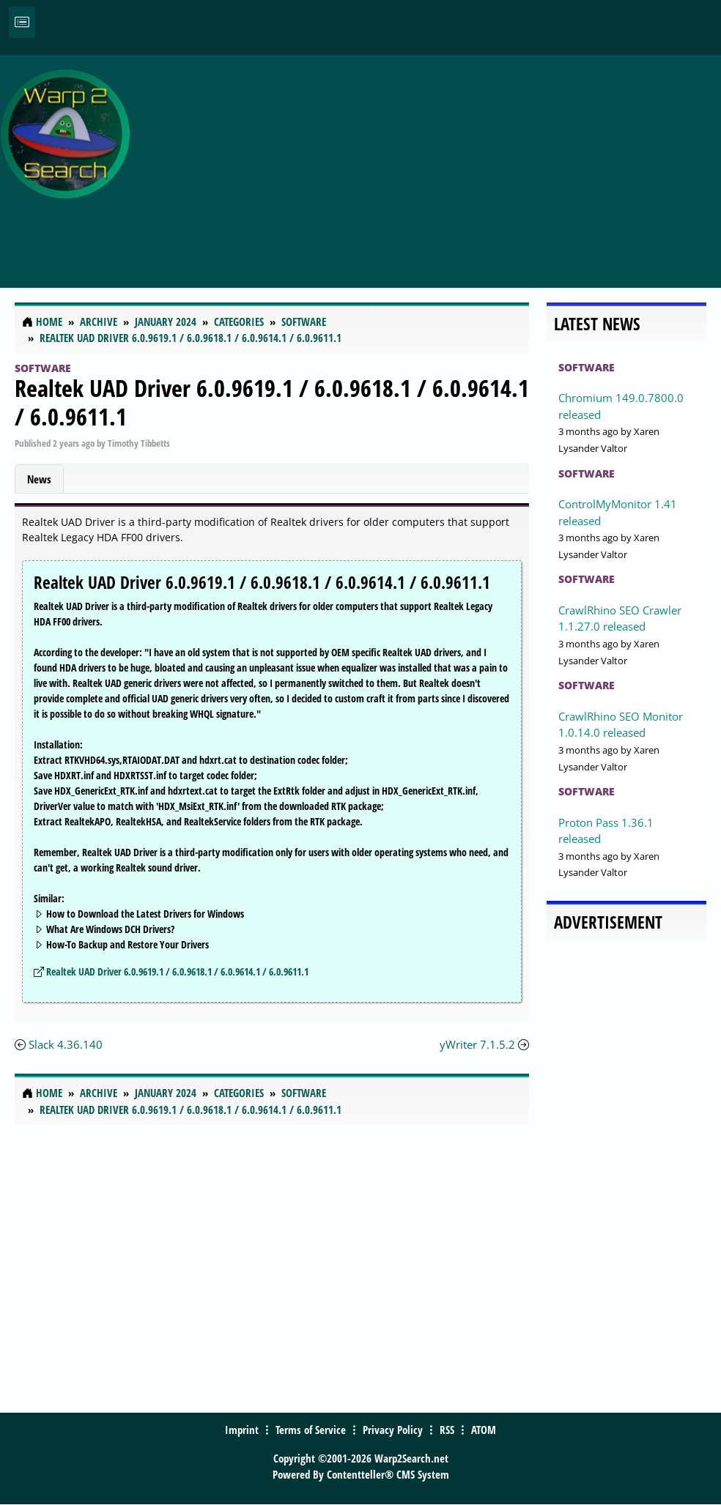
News (39, 479)
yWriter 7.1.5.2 (477, 1044)
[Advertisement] (429, 163)
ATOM (483, 1429)
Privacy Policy (393, 1429)
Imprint (242, 1429)
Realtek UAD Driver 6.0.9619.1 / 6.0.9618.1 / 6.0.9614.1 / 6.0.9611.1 (272, 401)
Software (43, 368)
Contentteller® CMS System (388, 1474)
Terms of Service (311, 1429)
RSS (447, 1429)
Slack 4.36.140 (66, 1044)
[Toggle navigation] (22, 22)
